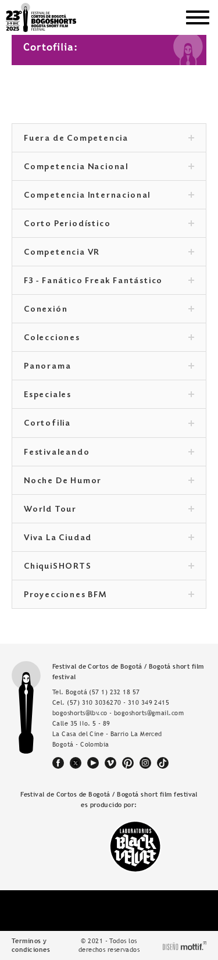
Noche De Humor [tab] (109, 481)
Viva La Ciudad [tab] (109, 538)
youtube (93, 763)
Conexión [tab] (109, 310)
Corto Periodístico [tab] (109, 224)
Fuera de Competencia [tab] (109, 139)
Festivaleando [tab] (109, 453)
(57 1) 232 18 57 (114, 692)
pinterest (128, 763)
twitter (75, 763)
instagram (145, 763)
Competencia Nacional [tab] (109, 167)
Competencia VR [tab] (109, 253)
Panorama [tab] (109, 367)
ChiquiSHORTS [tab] (109, 567)
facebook (58, 763)
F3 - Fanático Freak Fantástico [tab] (109, 281)
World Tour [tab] (109, 510)
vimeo (110, 763)
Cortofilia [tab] (109, 424)
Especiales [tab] (109, 395)
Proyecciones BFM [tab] (109, 595)
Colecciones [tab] (109, 338)
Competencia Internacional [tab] (109, 196)
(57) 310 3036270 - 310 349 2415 (118, 702)
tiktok (163, 763)
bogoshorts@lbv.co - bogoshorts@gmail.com (118, 713)
